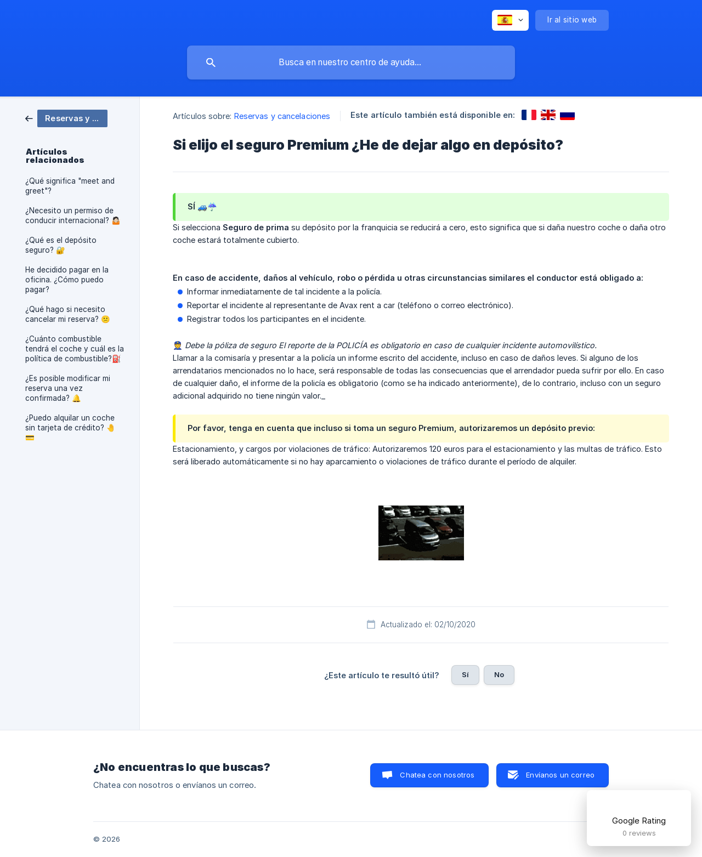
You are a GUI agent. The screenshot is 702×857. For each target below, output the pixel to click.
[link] (66, 117)
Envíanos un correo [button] (560, 774)
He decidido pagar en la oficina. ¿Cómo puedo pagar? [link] (67, 279)
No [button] (499, 674)
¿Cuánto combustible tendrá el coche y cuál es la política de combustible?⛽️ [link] (74, 348)
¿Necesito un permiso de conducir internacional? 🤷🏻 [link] (73, 215)
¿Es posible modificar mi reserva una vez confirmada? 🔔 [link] (67, 388)
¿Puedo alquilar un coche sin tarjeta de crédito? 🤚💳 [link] (70, 427)
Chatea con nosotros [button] (437, 774)
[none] (510, 20)
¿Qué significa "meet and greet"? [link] (70, 186)
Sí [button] (465, 674)
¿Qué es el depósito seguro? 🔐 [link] (61, 245)
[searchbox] (351, 63)
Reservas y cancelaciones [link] (282, 116)
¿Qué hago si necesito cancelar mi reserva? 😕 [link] (67, 314)
